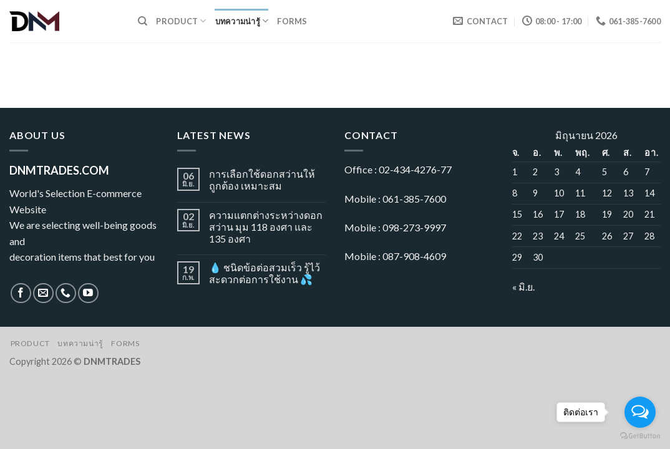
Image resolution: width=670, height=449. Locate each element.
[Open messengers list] (640, 412)
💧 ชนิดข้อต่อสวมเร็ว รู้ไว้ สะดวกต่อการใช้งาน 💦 (264, 273)
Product (181, 21)
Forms (292, 21)
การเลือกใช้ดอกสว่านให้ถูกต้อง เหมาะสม (262, 179)
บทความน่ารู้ (242, 21)
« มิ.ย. (523, 286)
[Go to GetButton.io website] (640, 436)
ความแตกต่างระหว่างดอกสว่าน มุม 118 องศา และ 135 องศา (266, 226)
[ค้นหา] (142, 21)
